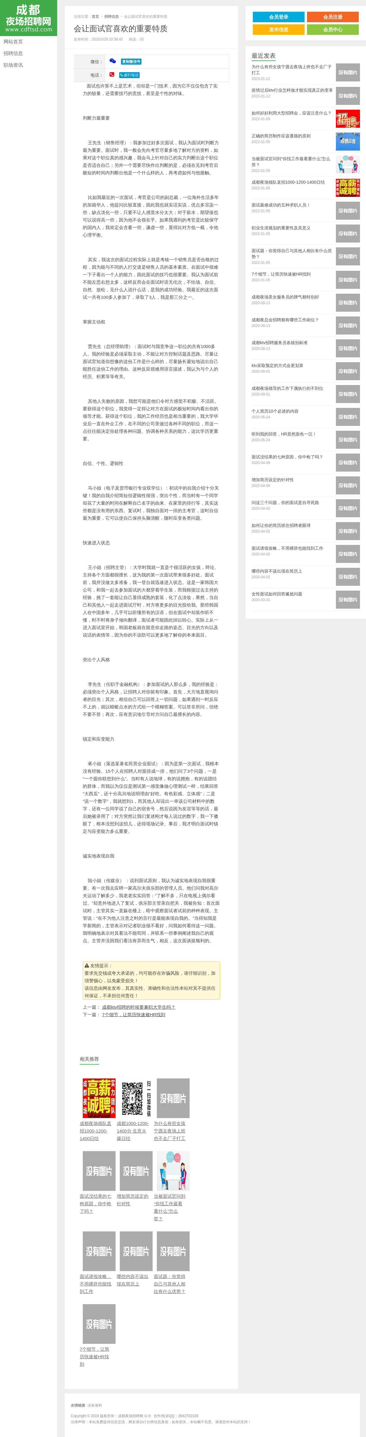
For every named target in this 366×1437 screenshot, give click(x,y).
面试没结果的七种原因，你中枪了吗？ (96, 1182)
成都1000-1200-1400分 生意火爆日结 (133, 1109)
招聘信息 (13, 53)
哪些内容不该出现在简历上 (133, 1258)
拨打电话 (129, 75)
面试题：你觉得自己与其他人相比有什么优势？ (170, 1262)
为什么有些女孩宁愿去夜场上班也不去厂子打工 (170, 1109)
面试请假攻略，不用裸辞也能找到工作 (96, 1262)
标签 (147, 1416)
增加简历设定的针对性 (133, 1178)
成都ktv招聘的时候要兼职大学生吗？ (138, 1007)
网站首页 (13, 41)
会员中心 (333, 29)
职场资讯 (13, 65)
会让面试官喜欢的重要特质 (121, 28)
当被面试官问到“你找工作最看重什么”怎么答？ (170, 1186)
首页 (95, 16)
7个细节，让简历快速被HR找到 (133, 1014)
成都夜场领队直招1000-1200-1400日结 (96, 1109)
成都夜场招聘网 (28, 18)
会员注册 (333, 17)
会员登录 (278, 17)
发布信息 (278, 29)
